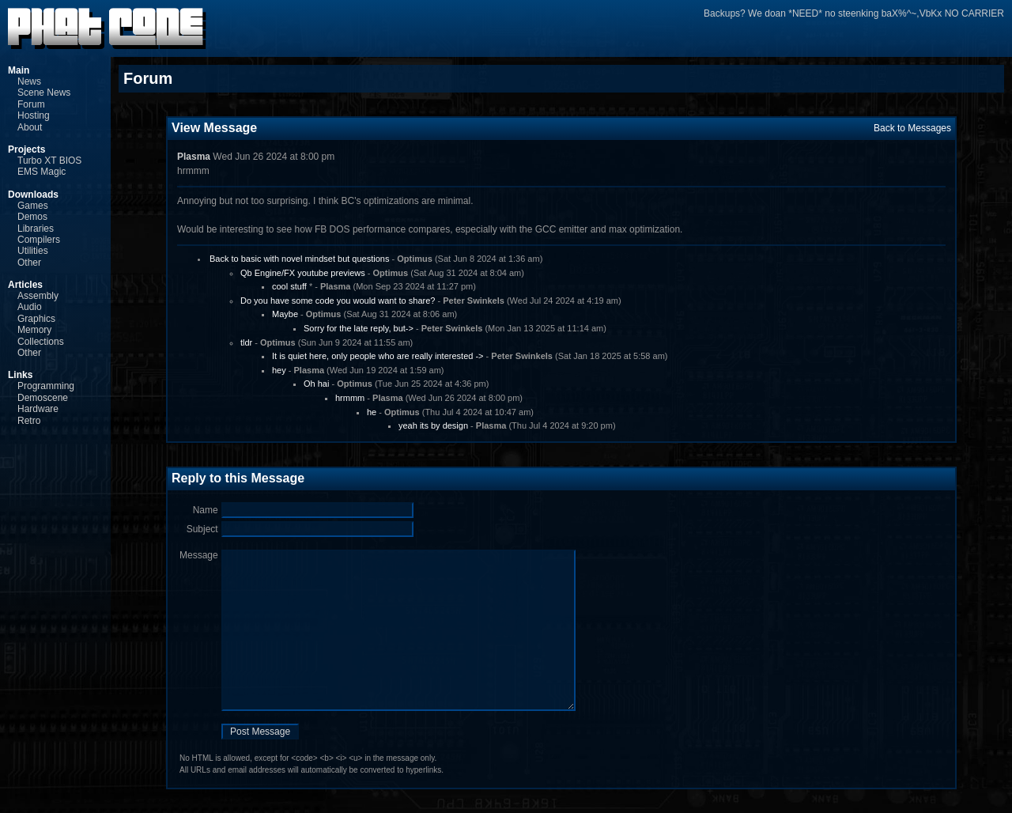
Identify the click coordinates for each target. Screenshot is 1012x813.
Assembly (38, 295)
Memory (34, 329)
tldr (246, 342)
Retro (28, 420)
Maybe (285, 314)
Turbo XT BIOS (49, 160)
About (29, 127)
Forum (31, 104)
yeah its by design (433, 425)
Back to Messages (912, 128)
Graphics (36, 318)
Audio (29, 306)
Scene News (43, 92)
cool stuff (289, 286)
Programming (45, 385)
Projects (26, 149)
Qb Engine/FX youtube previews (302, 273)
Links (20, 374)
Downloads (33, 194)
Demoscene (42, 397)
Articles (25, 284)
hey (279, 370)
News (29, 81)
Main (18, 70)
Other (29, 262)
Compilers (38, 239)
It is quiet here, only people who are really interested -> (378, 356)
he (371, 412)
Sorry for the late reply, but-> (358, 328)
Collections (40, 341)
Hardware (38, 408)
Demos (32, 216)
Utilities (32, 250)
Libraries (35, 228)
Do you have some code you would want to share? (337, 300)
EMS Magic (41, 171)
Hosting (33, 115)
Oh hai (316, 383)
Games (32, 205)
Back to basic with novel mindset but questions (299, 258)
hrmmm (349, 398)
